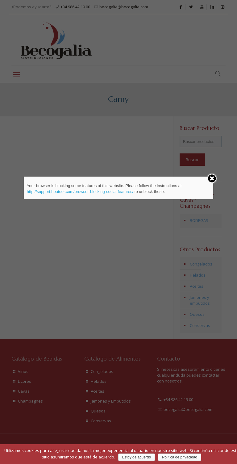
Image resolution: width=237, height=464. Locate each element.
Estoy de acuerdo (136, 457)
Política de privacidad (179, 457)
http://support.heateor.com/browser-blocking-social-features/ (80, 191)
